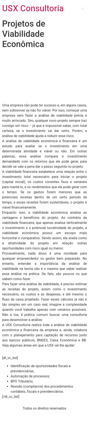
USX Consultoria (33, 8)
